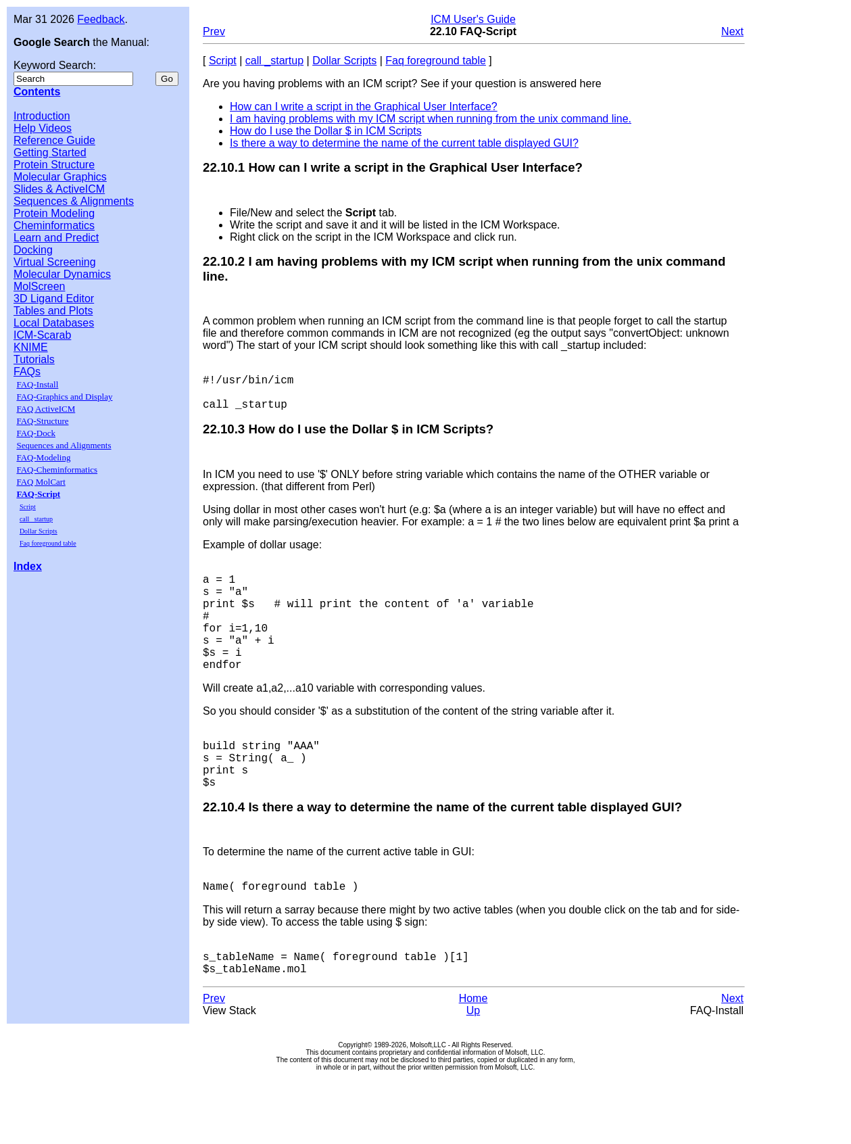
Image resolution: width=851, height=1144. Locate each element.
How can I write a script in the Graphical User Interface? (363, 106)
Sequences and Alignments (63, 445)
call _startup (36, 519)
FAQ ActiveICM (45, 409)
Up (473, 1072)
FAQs (27, 371)
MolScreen (39, 286)
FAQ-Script (38, 494)
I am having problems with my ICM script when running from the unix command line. (430, 118)
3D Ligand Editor (54, 298)
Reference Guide (54, 140)
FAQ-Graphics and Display (64, 396)
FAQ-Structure (42, 421)
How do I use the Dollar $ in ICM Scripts (326, 131)
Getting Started (50, 152)
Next (732, 31)
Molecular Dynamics (62, 274)
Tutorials (34, 359)
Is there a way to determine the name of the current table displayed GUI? (404, 143)
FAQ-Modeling (43, 457)
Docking (33, 250)
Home (473, 1060)
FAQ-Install (37, 384)
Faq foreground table (48, 543)
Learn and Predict (56, 237)
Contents (37, 91)
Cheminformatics (54, 225)
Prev (214, 31)
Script (28, 506)
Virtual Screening (55, 262)
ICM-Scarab (42, 335)
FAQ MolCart (40, 482)
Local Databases (54, 323)
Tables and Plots (53, 310)
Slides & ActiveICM (59, 189)
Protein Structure (54, 164)
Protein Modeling (54, 213)
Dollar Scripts (38, 531)
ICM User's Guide (473, 19)
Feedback (100, 19)
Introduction (42, 116)
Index (28, 566)
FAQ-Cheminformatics (56, 469)
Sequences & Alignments (74, 201)
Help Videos (43, 128)
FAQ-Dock (35, 433)
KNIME (31, 347)
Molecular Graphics (60, 177)
